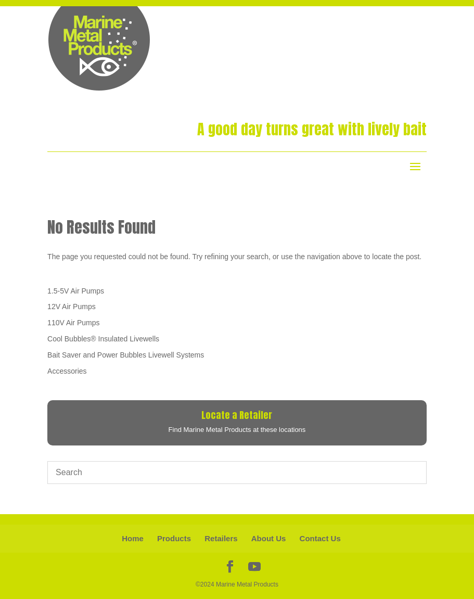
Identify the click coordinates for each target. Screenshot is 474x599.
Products (174, 538)
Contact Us (320, 538)
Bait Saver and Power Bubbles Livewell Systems (125, 355)
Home (133, 538)
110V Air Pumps (73, 322)
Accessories (66, 371)
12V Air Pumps (71, 306)
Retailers (220, 538)
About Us (268, 538)
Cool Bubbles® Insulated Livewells (103, 339)
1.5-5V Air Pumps (75, 291)
